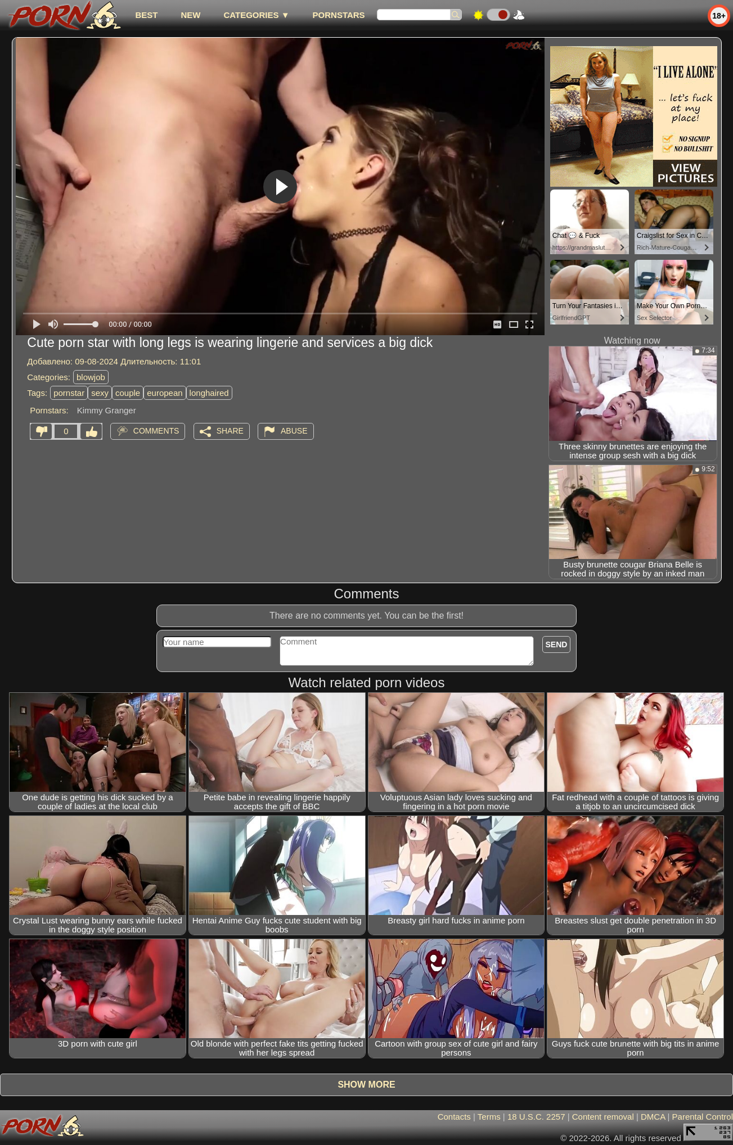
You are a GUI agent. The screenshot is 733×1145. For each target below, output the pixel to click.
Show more (366, 1084)
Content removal (603, 1116)
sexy (100, 393)
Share (230, 430)
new (190, 15)
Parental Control (702, 1116)
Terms (489, 1116)
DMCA (653, 1116)
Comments (156, 430)
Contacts (454, 1116)
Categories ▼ (256, 15)
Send (557, 644)
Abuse (294, 430)
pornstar (68, 393)
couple (127, 393)
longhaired (209, 393)
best (146, 15)
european (164, 393)
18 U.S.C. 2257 (536, 1116)
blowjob (91, 377)
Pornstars (339, 15)
